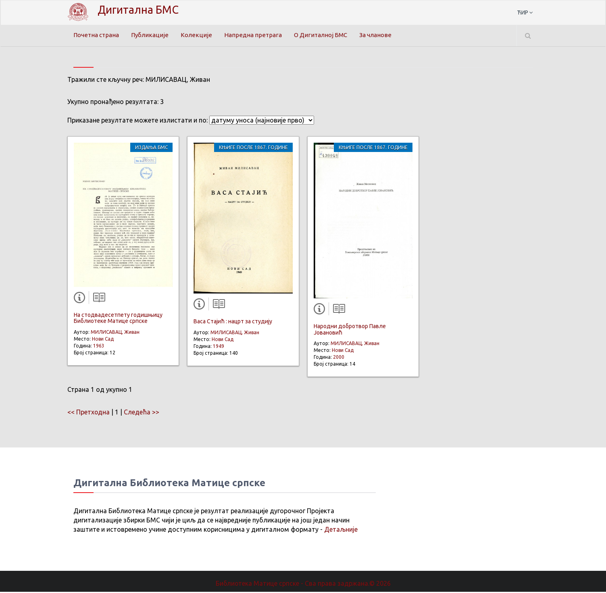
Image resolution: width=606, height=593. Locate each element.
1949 (218, 347)
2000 (338, 358)
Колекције (201, 35)
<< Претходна (88, 412)
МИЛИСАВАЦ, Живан (115, 332)
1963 (98, 346)
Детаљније (341, 530)
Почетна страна (98, 35)
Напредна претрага (258, 35)
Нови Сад (103, 339)
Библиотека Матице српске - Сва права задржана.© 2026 (303, 584)
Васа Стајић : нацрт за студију (233, 322)
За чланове (386, 35)
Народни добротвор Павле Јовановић (350, 330)
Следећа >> (142, 412)
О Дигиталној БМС (328, 35)
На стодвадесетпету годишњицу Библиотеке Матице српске (118, 318)
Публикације (154, 35)
